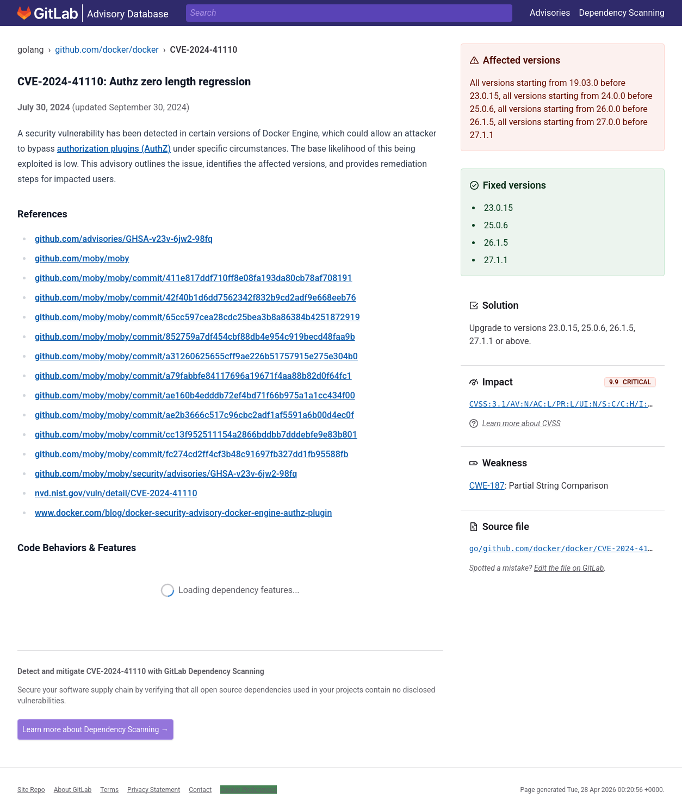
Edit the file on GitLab (569, 568)
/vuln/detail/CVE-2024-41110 (116, 493)
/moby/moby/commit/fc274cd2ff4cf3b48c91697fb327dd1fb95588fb (191, 454)
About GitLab (73, 789)
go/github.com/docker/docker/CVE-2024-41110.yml (574, 548)
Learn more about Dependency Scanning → (95, 729)
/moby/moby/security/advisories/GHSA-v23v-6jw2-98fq (166, 474)
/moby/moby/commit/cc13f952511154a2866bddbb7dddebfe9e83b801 (196, 434)
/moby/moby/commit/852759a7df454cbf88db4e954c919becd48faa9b (195, 337)
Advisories (550, 13)
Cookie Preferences (248, 789)
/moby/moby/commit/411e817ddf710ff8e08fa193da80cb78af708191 (193, 278)
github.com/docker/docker (106, 50)
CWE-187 (487, 486)
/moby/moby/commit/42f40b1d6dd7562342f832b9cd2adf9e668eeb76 (195, 297)
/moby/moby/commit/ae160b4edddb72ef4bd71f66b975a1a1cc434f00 (195, 395)
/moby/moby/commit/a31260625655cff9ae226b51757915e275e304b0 (196, 356)
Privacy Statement (153, 789)
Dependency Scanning (622, 13)
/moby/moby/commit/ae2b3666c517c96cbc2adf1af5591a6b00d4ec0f (194, 415)
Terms (109, 789)
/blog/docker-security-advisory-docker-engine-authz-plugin (183, 513)
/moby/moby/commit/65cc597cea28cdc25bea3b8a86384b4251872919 (197, 317)
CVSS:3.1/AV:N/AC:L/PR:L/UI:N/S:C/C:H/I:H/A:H (570, 404)
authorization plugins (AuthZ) (114, 149)
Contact (200, 789)
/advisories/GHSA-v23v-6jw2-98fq (124, 239)
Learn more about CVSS (521, 423)
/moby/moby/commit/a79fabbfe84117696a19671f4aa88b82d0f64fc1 (193, 376)
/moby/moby (82, 258)
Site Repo (31, 789)
